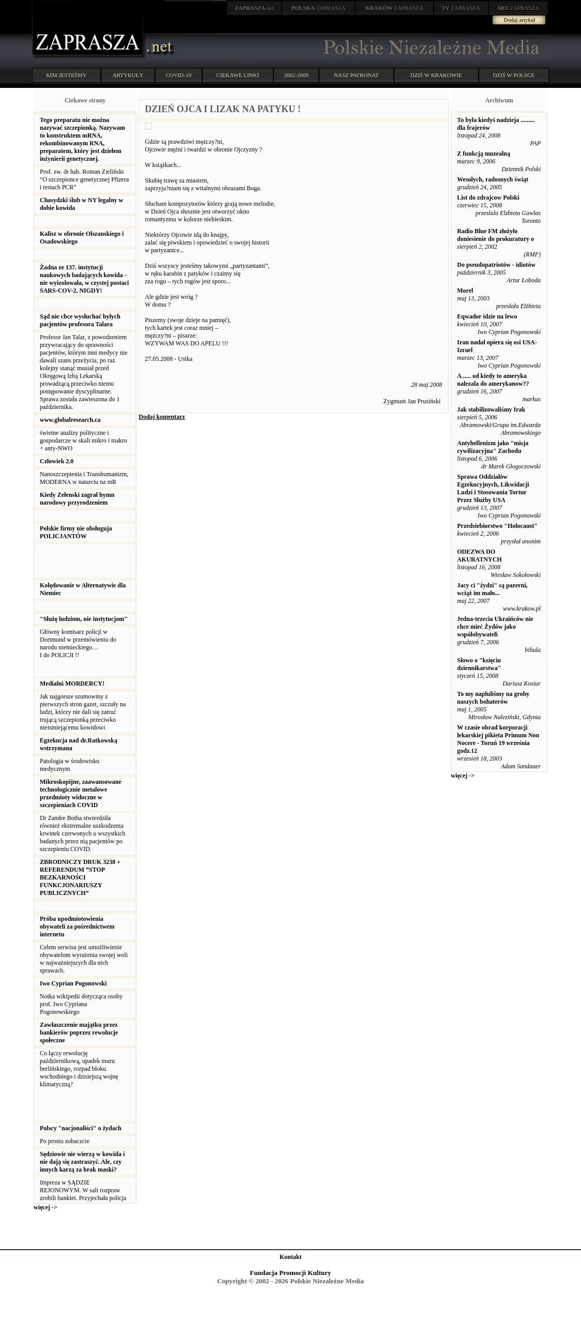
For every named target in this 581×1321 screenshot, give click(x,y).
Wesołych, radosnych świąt (492, 179)
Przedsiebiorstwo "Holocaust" (497, 525)
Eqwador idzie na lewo (487, 316)
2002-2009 (296, 75)
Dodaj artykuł (520, 20)
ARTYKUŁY (128, 75)
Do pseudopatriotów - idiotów (496, 264)
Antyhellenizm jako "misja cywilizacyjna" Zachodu (492, 446)
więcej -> (45, 1207)
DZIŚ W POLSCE (513, 75)
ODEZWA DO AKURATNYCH (479, 555)
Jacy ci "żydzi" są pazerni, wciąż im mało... (492, 589)
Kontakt (291, 1257)
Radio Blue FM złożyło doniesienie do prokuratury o (495, 234)
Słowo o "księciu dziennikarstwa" (479, 664)
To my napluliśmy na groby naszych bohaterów (493, 697)
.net (254, 8)
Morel (465, 290)
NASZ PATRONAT (356, 75)
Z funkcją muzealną (483, 153)
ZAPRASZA (319, 8)
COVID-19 (179, 75)
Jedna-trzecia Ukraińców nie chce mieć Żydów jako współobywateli (495, 626)
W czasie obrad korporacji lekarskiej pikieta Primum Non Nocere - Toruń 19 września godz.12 (498, 739)
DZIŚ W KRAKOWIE (436, 75)
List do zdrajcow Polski (488, 197)
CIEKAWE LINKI (238, 75)
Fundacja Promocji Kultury (290, 1273)
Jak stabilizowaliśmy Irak (491, 409)
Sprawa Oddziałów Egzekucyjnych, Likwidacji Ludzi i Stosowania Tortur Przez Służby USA (493, 488)
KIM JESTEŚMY (66, 75)
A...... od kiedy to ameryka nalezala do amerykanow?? (493, 379)
